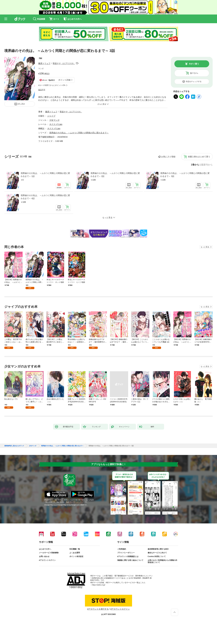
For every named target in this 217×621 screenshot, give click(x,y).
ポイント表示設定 (76, 556)
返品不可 (41, 90)
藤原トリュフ (44, 63)
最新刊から (207, 165)
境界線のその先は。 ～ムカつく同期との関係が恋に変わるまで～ (79, 133)
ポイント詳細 (64, 80)
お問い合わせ (44, 556)
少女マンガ (54, 120)
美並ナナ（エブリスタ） (64, 63)
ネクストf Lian (55, 124)
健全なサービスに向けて (157, 553)
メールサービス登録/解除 (49, 553)
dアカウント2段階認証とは (127, 556)
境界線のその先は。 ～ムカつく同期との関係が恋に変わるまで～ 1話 (45, 174)
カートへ (194, 73)
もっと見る (205, 247)
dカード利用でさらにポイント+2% (51, 85)
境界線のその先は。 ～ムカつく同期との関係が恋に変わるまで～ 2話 (115, 174)
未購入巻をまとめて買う (199, 156)
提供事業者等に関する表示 (158, 549)
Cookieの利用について (157, 556)
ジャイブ (51, 116)
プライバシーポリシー (126, 553)
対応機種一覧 (74, 549)
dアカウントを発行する (98, 609)
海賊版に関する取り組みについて (130, 560)
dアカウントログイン (47, 560)
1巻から (195, 165)
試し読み (21, 104)
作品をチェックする (193, 81)
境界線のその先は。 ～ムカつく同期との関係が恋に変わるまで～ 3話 (185, 174)
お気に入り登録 (168, 156)
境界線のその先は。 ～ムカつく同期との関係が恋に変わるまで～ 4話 (45, 197)
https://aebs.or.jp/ (98, 585)
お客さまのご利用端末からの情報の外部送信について (162, 561)
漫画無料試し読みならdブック (14, 446)
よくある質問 (74, 553)
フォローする (77, 63)
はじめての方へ (45, 549)
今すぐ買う (194, 64)
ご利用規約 (121, 549)
